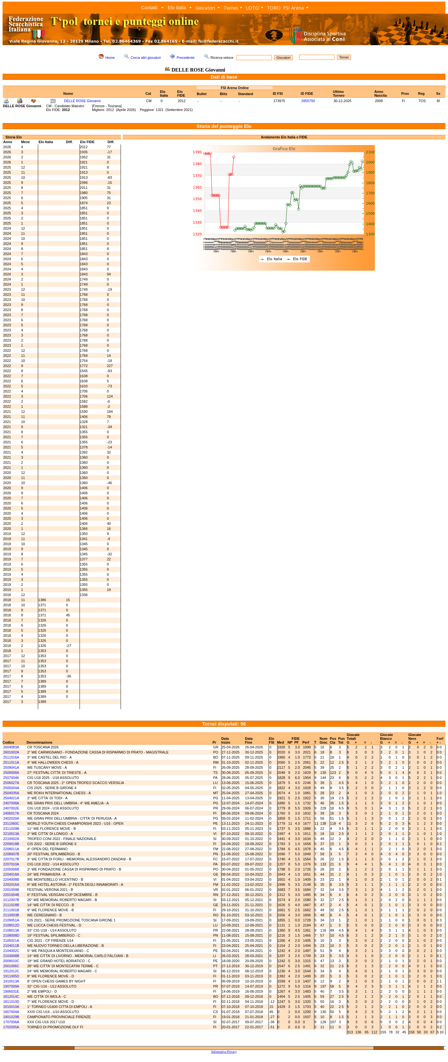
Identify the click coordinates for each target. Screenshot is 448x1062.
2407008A (11, 803)
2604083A (11, 747)
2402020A (11, 818)
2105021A (11, 940)
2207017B (11, 859)
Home (110, 57)
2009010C (11, 961)
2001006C (11, 966)
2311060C (11, 823)
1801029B (11, 1017)
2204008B (11, 879)
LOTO (252, 7)
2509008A (11, 772)
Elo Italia (177, 7)
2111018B (11, 905)
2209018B (11, 844)
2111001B (11, 910)
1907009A (11, 986)
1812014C (11, 996)
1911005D (11, 976)
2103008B (11, 956)
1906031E (11, 991)
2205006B (11, 869)
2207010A (11, 864)
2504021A (11, 798)
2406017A (11, 813)
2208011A (11, 849)
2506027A (11, 783)
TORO (274, 7)
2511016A (11, 757)
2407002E (11, 808)
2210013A (11, 834)
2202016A (11, 884)
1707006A (11, 1022)
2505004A (11, 788)
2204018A (11, 874)
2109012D (11, 925)
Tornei (230, 7)
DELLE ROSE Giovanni (82, 101)
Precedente (185, 57)
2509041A (11, 767)
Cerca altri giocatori (146, 57)
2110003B (11, 915)
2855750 (308, 101)
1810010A (11, 1007)
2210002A (11, 839)
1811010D (11, 1001)
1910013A (11, 981)
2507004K (11, 778)
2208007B (11, 854)
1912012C (11, 971)
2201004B (11, 895)
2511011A (11, 762)
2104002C (11, 951)
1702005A (11, 1027)
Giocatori (205, 7)
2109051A (11, 920)
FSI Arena (293, 7)
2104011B (11, 945)
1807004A (11, 1012)
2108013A (11, 930)
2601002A (11, 752)
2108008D (11, 935)
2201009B (11, 890)
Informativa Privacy (224, 1051)
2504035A (11, 793)
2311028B (11, 828)
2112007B (11, 900)
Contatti (149, 7)
